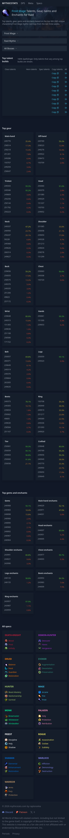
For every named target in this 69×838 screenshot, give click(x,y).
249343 (7, 186)
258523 (41, 145)
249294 (7, 167)
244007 (41, 530)
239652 (41, 211)
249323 (41, 361)
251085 (41, 226)
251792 (7, 207)
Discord (7, 812)
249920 (41, 431)
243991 (7, 554)
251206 (7, 292)
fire (41, 696)
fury (8, 791)
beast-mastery (13, 692)
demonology (45, 767)
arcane (43, 692)
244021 (7, 559)
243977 (41, 554)
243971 (41, 510)
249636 (7, 329)
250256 (7, 198)
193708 (41, 401)
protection (44, 719)
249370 (7, 284)
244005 (41, 539)
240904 (7, 540)
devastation (45, 668)
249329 (41, 198)
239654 (7, 410)
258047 (7, 171)
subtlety (43, 747)
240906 (7, 518)
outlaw (43, 743)
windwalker (12, 723)
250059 (41, 356)
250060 (41, 186)
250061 (41, 316)
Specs (39, 3)
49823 (7, 297)
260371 (7, 361)
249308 (41, 275)
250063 (41, 271)
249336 (41, 423)
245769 (41, 141)
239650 (41, 235)
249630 (7, 423)
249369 (41, 418)
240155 (7, 582)
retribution (45, 723)
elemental (11, 763)
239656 (7, 271)
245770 (7, 141)
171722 (7, 342)
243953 (41, 578)
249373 (7, 401)
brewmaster (12, 716)
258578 (41, 252)
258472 (41, 158)
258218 (7, 149)
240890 (7, 523)
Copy (55, 73)
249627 (7, 256)
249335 (7, 288)
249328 (41, 239)
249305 (7, 405)
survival (10, 699)
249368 (7, 243)
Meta (30, 3)
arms (9, 787)
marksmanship (13, 696)
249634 (41, 248)
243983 (41, 582)
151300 (41, 320)
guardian (11, 672)
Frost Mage (11, 33)
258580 (7, 337)
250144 (7, 203)
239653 (41, 324)
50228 (7, 239)
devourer (44, 640)
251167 (7, 431)
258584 (7, 427)
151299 (41, 256)
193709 (41, 162)
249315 (7, 320)
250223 (7, 211)
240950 (7, 230)
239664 (7, 378)
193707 (7, 162)
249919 (41, 410)
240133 (7, 578)
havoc (43, 644)
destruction (45, 771)
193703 (41, 207)
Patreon (21, 812)
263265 (7, 382)
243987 (7, 605)
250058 (41, 230)
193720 (41, 280)
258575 (7, 280)
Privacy (15, 833)
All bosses (10, 48)
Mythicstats (10, 3)
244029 (41, 505)
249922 (41, 154)
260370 (41, 190)
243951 (41, 534)
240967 (7, 535)
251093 (41, 427)
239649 (7, 365)
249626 (7, 248)
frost (9, 644)
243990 (7, 563)
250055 (7, 275)
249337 (7, 226)
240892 (7, 531)
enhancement (13, 767)
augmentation (46, 664)
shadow (10, 747)
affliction (44, 763)
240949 (41, 405)
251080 (41, 194)
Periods (6, 833)
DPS (23, 3)
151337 (41, 203)
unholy (10, 648)
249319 (7, 369)
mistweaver (12, 719)
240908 (7, 505)
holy (42, 716)
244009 (41, 586)
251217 (41, 414)
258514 (7, 145)
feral (9, 668)
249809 (7, 194)
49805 (7, 418)
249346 (7, 190)
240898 (7, 514)
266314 (7, 252)
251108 (7, 333)
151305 (7, 324)
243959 (7, 610)
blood (9, 640)
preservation (45, 672)
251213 (41, 243)
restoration (12, 676)
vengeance (45, 648)
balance (10, 664)
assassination (46, 740)
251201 (7, 154)
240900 (7, 527)
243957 (7, 601)
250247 (7, 235)
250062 (7, 414)
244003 (41, 559)
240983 (7, 510)
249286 (7, 158)
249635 (7, 386)
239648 (7, 316)
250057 (7, 356)
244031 (41, 514)
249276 (41, 149)
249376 (7, 373)
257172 (7, 301)
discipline (11, 740)
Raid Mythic (11, 40)
